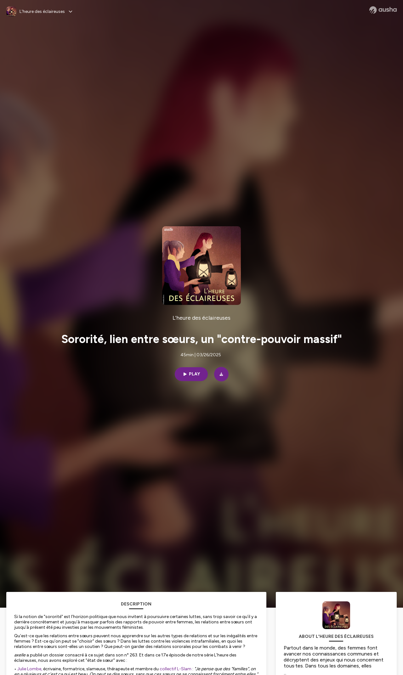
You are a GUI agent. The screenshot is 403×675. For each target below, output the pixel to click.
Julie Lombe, (29, 669)
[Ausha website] (383, 10)
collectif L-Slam (175, 669)
